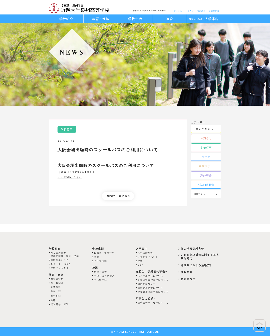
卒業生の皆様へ (146, 298)
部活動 (206, 156)
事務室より (206, 166)
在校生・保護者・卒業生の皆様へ (150, 10)
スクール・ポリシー (62, 263)
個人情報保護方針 (192, 248)
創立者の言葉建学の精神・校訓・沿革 (65, 254)
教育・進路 (56, 274)
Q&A (141, 264)
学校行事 (206, 147)
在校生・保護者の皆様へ (152, 271)
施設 (95, 267)
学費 (140, 260)
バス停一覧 (100, 279)
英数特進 (56, 286)
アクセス (178, 11)
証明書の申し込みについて (153, 302)
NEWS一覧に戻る (119, 196)
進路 (53, 300)
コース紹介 (57, 282)
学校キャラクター (61, 267)
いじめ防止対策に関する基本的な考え (200, 256)
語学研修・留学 (60, 304)
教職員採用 (188, 279)
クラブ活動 (100, 260)
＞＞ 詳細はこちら (70, 177)
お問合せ (190, 11)
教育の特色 (57, 278)
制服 (96, 256)
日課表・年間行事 (104, 252)
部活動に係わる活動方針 (197, 265)
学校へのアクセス (104, 275)
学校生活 (98, 248)
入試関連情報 (206, 184)
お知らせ (206, 138)
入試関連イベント (148, 256)
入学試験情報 (145, 252)
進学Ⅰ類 (56, 291)
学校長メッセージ (206, 194)
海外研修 (206, 175)
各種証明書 (214, 11)
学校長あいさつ (60, 260)
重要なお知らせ (206, 129)
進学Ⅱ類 (56, 295)
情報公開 (187, 272)
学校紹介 (55, 248)
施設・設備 (100, 271)
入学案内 (142, 248)
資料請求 (201, 11)
